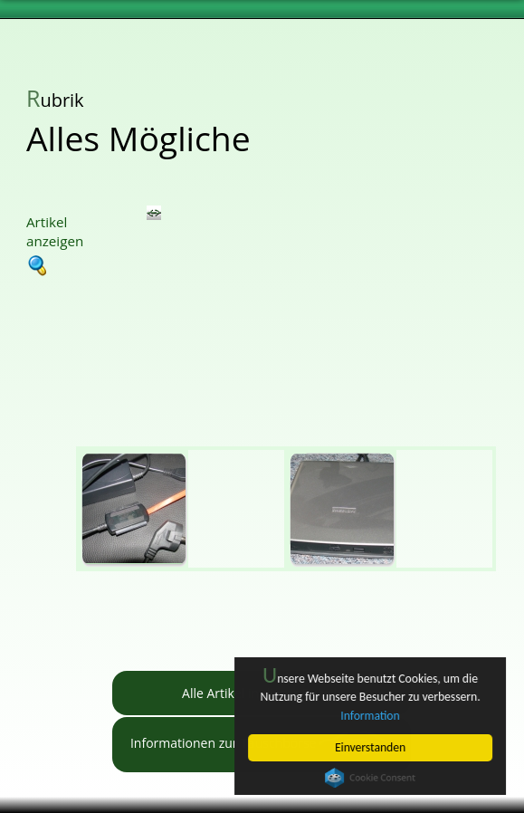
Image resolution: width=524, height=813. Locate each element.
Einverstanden (370, 747)
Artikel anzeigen (54, 244)
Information (370, 715)
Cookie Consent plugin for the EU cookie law (370, 778)
